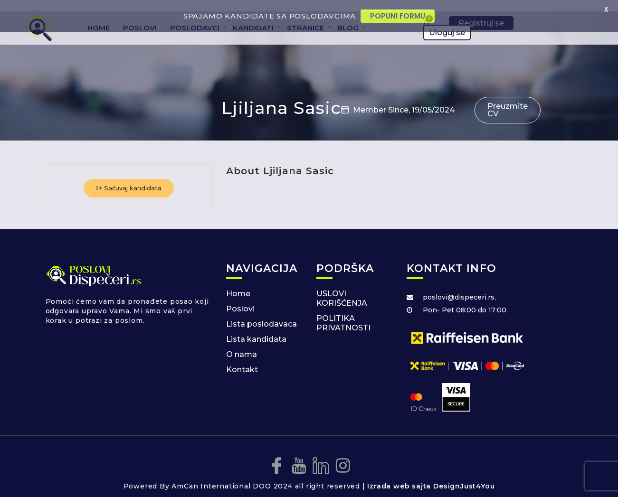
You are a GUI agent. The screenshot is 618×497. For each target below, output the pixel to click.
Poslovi (240, 298)
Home (238, 283)
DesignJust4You (463, 476)
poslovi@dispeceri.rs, (459, 286)
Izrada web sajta (399, 476)
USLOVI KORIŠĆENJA (341, 288)
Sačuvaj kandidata (129, 177)
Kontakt (242, 359)
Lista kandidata (256, 328)
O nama (241, 343)
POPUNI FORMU (397, 16)
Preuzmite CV (507, 99)
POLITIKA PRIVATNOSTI (343, 312)
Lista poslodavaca (261, 313)
